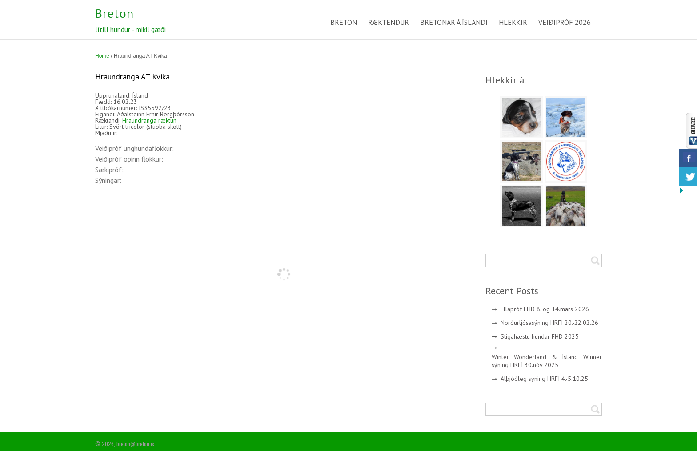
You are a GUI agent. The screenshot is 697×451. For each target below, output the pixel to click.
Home (102, 56)
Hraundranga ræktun (149, 120)
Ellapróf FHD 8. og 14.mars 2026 (545, 309)
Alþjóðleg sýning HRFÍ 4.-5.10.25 (544, 379)
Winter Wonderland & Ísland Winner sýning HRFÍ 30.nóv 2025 (547, 361)
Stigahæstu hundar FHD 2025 (540, 336)
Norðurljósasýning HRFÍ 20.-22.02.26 (549, 323)
